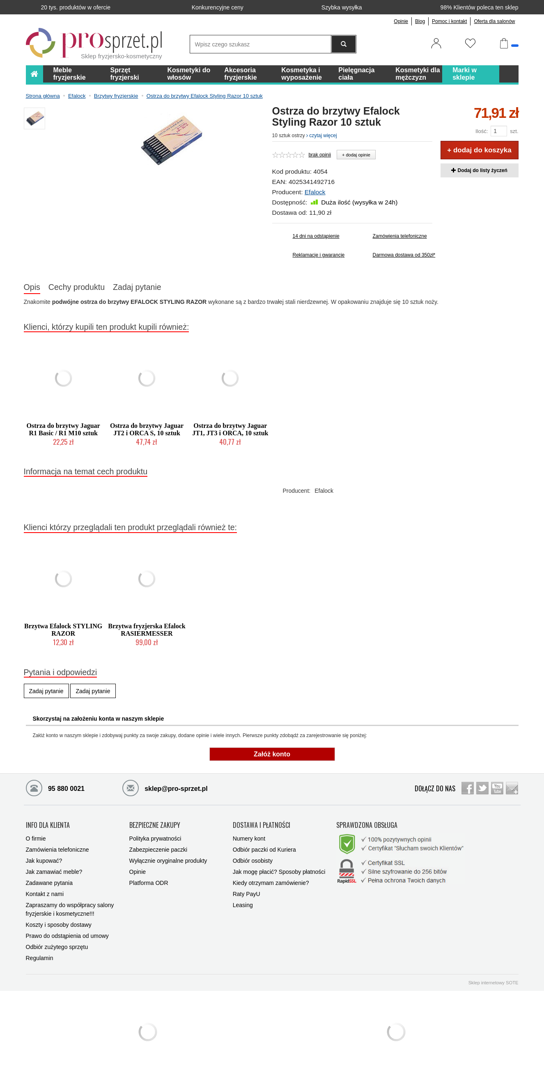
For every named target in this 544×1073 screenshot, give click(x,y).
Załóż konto (272, 754)
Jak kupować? (44, 860)
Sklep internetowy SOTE (493, 982)
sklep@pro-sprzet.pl (165, 787)
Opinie (401, 21)
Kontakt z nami (45, 894)
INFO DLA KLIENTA (48, 825)
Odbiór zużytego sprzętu (57, 947)
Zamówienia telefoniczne (400, 236)
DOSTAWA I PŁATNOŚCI (261, 825)
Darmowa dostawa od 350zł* (402, 255)
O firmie (36, 838)
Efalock (315, 191)
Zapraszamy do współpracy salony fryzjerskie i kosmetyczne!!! (70, 909)
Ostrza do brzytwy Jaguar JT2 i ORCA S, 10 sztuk (147, 429)
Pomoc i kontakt (449, 21)
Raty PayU (246, 894)
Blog (420, 21)
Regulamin (39, 958)
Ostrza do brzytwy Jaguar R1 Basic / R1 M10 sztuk (63, 429)
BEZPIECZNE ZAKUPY (154, 825)
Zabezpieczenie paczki (158, 849)
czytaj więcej (321, 135)
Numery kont (249, 838)
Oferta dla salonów (494, 21)
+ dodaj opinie (356, 154)
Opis (32, 287)
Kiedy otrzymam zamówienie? (271, 883)
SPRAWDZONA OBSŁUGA (366, 825)
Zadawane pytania (49, 883)
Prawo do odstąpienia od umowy (67, 936)
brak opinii (319, 155)
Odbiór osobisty (253, 860)
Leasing (243, 905)
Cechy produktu (76, 287)
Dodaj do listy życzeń (479, 170)
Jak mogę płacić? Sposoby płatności (279, 872)
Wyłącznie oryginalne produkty (168, 860)
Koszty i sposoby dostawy (59, 924)
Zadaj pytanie (137, 287)
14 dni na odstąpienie (316, 236)
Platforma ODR (148, 883)
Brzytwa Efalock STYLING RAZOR (63, 630)
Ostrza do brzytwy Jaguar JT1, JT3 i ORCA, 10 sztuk (230, 429)
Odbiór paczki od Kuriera (264, 849)
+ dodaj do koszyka (479, 150)
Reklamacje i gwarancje (319, 255)
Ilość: (481, 131)
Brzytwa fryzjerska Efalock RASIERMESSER (146, 630)
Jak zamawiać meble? (54, 872)
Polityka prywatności (155, 838)
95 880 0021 (55, 787)
